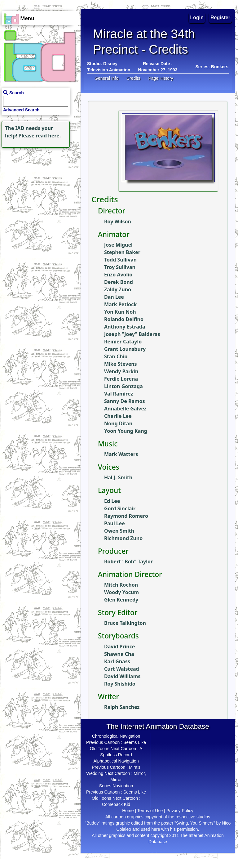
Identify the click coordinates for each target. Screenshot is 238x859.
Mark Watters (121, 454)
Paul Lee (114, 523)
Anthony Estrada (124, 326)
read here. (48, 135)
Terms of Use (150, 810)
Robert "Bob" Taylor (128, 561)
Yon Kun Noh (120, 311)
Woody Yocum (121, 592)
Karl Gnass (117, 661)
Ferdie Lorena (121, 378)
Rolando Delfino (123, 319)
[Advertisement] (38, 188)
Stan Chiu (116, 356)
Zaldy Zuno (117, 289)
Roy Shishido (119, 683)
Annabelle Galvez (125, 408)
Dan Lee (114, 296)
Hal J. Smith (118, 477)
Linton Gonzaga (123, 386)
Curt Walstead (121, 668)
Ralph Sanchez (121, 707)
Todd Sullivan (120, 259)
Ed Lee (112, 501)
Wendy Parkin (121, 371)
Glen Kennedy (121, 599)
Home (128, 810)
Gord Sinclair (119, 508)
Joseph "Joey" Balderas (132, 334)
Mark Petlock (120, 304)
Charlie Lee (118, 416)
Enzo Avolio (118, 274)
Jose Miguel (118, 244)
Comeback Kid (116, 804)
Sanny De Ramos (124, 401)
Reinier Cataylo (123, 341)
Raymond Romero (126, 515)
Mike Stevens (120, 363)
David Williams (122, 676)
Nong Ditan (118, 423)
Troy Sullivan (119, 267)
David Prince (119, 646)
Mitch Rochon (121, 584)
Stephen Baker (122, 252)
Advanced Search (21, 109)
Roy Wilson (117, 221)
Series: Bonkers (211, 66)
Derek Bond (118, 282)
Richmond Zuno (123, 538)
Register (220, 17)
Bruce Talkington (125, 623)
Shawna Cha (119, 654)
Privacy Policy (179, 810)
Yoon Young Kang (125, 430)
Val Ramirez (118, 393)
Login (197, 17)
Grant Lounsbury (125, 349)
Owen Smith (119, 530)
